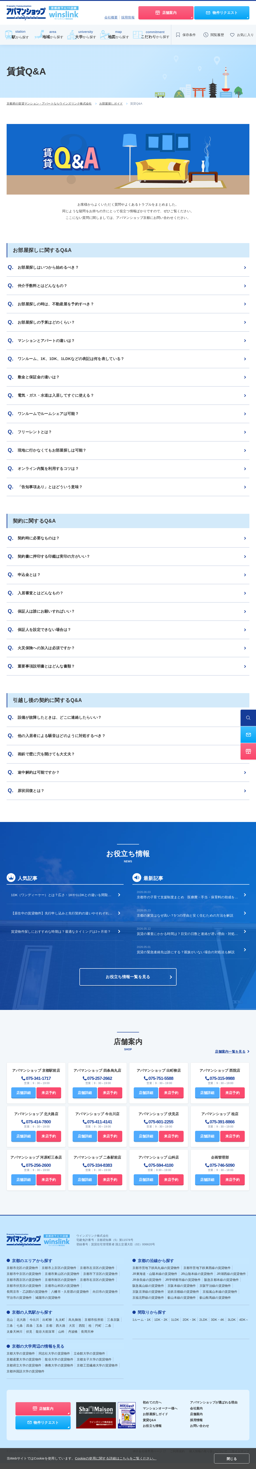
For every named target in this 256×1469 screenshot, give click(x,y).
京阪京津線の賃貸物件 (148, 1298)
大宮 (72, 1332)
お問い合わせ (199, 1432)
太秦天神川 (15, 1338)
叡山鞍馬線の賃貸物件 (215, 1304)
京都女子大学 (94, 1365)
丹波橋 (73, 1338)
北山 (10, 1326)
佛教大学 (59, 1371)
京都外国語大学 (26, 1377)
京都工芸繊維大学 (97, 1371)
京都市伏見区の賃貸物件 (24, 1292)
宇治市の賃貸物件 (19, 1304)
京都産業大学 (24, 1365)
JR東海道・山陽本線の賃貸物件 (154, 1280)
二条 (108, 1332)
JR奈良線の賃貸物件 (147, 1286)
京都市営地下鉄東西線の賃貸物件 (207, 1274)
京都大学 (21, 1359)
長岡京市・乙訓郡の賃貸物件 (27, 1298)
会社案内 (196, 1414)
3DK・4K (217, 1326)
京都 (49, 1332)
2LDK (203, 1326)
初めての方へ (152, 1408)
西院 (82, 1332)
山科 (61, 1338)
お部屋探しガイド (111, 103)
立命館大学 (89, 1359)
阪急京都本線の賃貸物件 (221, 1286)
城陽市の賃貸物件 (47, 1304)
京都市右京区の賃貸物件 (97, 1286)
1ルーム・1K (141, 1326)
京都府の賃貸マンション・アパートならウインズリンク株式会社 (49, 103)
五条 (39, 1332)
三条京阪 (113, 1326)
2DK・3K (189, 1326)
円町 (98, 1332)
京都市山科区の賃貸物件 (62, 1292)
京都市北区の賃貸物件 (22, 1274)
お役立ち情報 (152, 1432)
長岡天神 (87, 1338)
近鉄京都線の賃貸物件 (183, 1298)
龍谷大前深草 (45, 1338)
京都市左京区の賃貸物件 (97, 1274)
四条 (29, 1332)
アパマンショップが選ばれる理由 (213, 1408)
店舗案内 (196, 1420)
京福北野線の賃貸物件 (148, 1304)
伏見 (29, 1338)
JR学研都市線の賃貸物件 (183, 1286)
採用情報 (128, 17)
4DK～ (243, 1326)
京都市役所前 (94, 1326)
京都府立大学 (24, 1371)
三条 (10, 1332)
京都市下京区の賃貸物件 (100, 1280)
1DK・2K (161, 1326)
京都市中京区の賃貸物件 (24, 1280)
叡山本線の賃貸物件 (182, 1304)
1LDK (175, 1326)
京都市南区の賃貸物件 (60, 1286)
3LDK (232, 1326)
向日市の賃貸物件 (105, 1298)
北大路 (21, 1326)
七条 (20, 1332)
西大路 (60, 1332)
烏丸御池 (74, 1326)
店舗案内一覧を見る (232, 1058)
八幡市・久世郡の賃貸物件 (70, 1298)
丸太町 (60, 1326)
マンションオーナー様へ (160, 1414)
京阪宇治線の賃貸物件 (215, 1292)
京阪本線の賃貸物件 (182, 1292)
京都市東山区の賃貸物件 (62, 1280)
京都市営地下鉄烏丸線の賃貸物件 (156, 1274)
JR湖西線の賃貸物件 (231, 1280)
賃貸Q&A (149, 1426)
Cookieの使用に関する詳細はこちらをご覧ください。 (115, 1458)
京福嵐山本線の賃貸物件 (220, 1298)
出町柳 (47, 1326)
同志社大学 (54, 1359)
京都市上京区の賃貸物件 (59, 1274)
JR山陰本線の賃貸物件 (197, 1280)
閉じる (232, 1459)
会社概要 (111, 17)
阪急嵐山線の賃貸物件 (148, 1292)
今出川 (34, 1326)
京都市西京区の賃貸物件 (24, 1286)
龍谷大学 (59, 1365)
